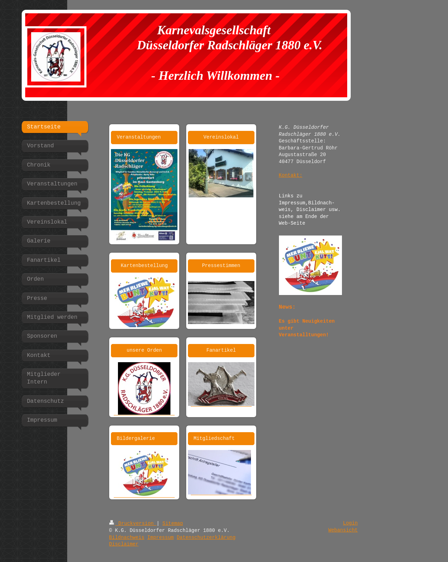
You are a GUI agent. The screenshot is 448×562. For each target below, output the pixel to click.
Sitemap (172, 523)
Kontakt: (290, 175)
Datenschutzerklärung (206, 537)
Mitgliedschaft (214, 438)
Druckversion (133, 523)
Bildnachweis (127, 537)
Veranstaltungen (139, 137)
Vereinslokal (221, 137)
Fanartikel (221, 350)
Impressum (160, 537)
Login (350, 523)
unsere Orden (144, 350)
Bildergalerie (136, 438)
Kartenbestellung (144, 265)
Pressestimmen (221, 265)
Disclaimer (124, 544)
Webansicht (343, 530)
